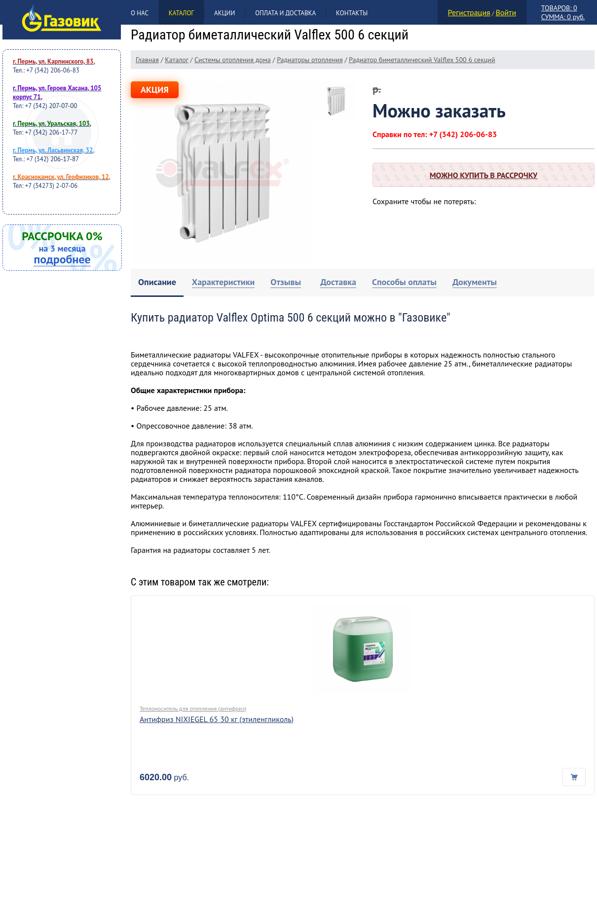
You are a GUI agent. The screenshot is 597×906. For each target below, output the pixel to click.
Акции (224, 13)
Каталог (181, 13)
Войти (505, 12)
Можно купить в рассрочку (483, 175)
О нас (140, 13)
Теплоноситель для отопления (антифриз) (193, 708)
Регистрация (469, 12)
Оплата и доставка (285, 13)
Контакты (352, 13)
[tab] (157, 283)
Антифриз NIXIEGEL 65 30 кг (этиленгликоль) (217, 719)
